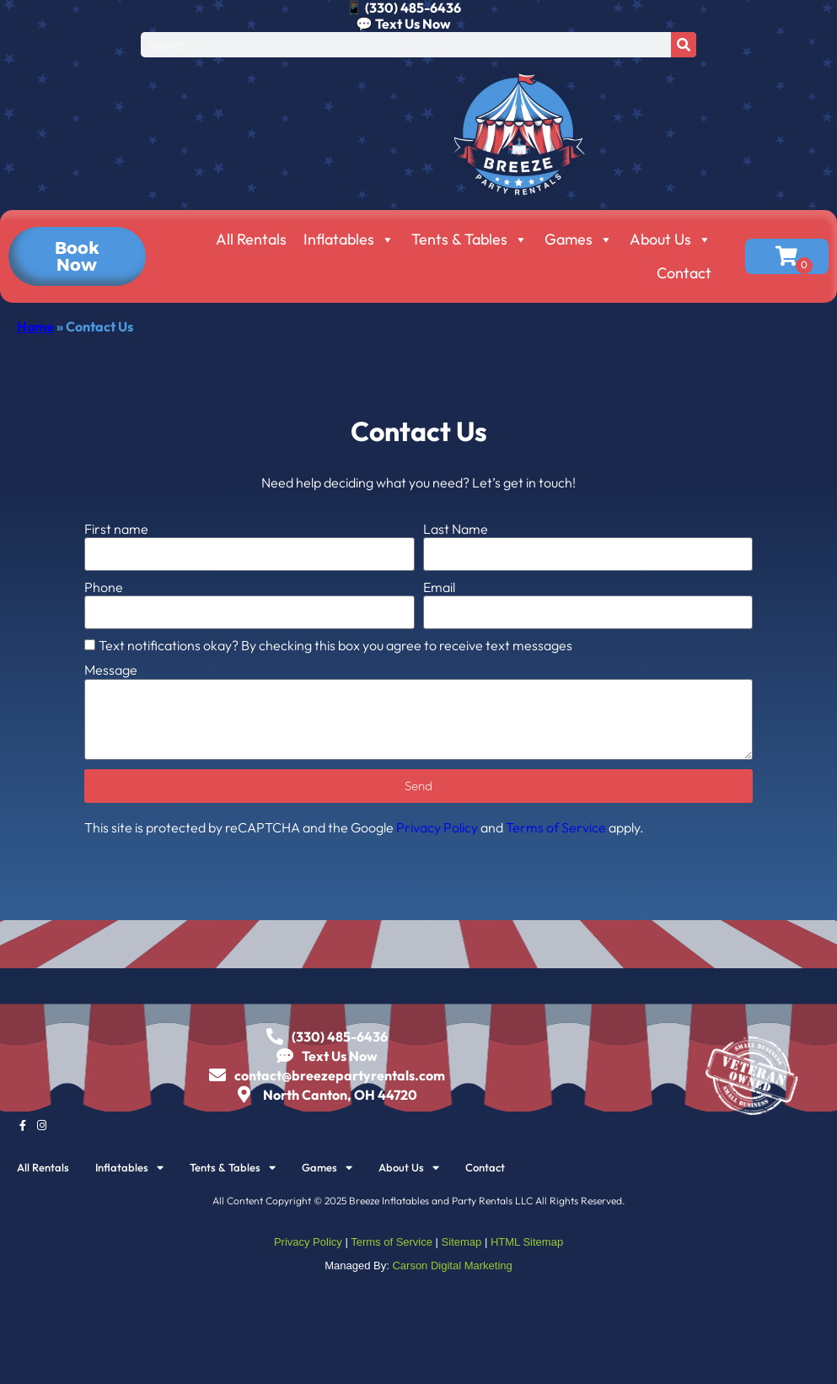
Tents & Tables (469, 239)
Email (439, 587)
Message (110, 670)
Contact (684, 273)
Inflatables (348, 239)
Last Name (455, 529)
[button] (77, 256)
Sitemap (462, 1242)
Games (579, 239)
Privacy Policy (437, 827)
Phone (103, 587)
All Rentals (251, 239)
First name (116, 529)
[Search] (683, 44)
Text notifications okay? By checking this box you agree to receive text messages (335, 645)
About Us (670, 239)
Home (35, 326)
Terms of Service (556, 827)
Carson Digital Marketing (452, 1265)
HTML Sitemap (527, 1242)
